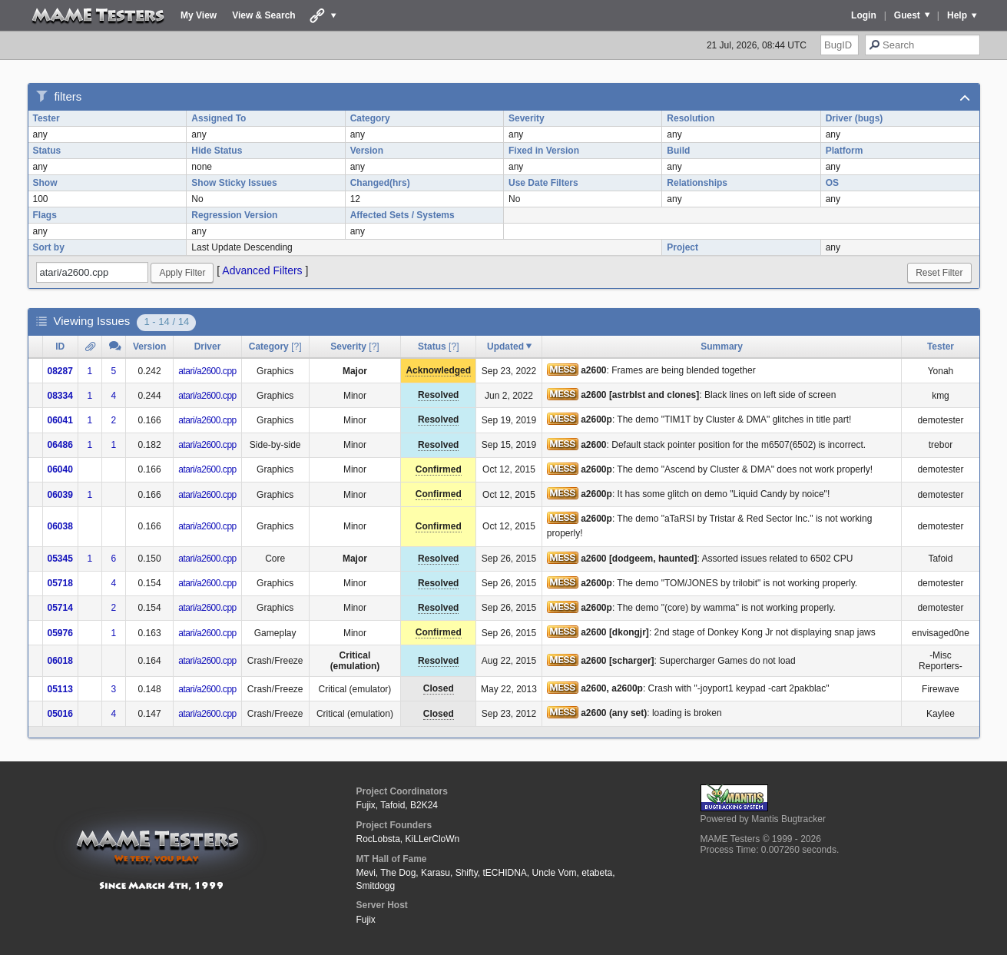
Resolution (690, 118)
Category (370, 118)
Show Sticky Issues (234, 182)
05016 (60, 713)
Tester (46, 118)
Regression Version (234, 215)
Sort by (49, 247)
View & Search (264, 15)
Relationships (697, 182)
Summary (722, 346)
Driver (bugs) (854, 118)
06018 (60, 660)
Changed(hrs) (380, 182)
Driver (207, 346)
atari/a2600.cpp (207, 371)
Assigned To (218, 118)
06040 (60, 469)
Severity (526, 118)
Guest (907, 15)
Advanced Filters (262, 270)
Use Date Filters (543, 182)
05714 (60, 607)
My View (199, 15)
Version (366, 150)
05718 (60, 583)
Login (863, 15)
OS (832, 182)
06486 (60, 444)
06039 (60, 494)
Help (957, 15)
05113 (60, 689)
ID (60, 346)
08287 (60, 371)
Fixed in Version (543, 150)
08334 (60, 395)
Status (47, 150)
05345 (60, 558)
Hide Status (216, 150)
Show (45, 182)
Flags (45, 215)
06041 (60, 420)
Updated (505, 346)
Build (678, 150)
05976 (60, 633)
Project (682, 247)
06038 (60, 526)
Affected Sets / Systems (402, 215)
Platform (844, 150)
